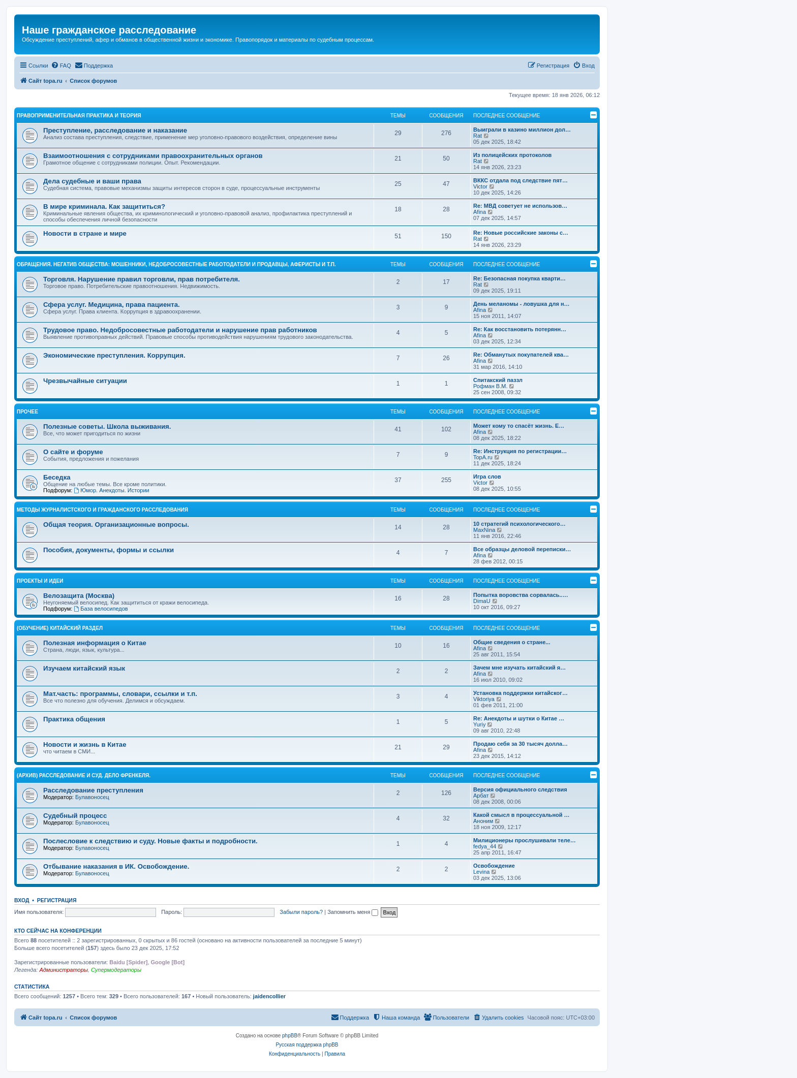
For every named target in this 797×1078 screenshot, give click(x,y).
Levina (481, 872)
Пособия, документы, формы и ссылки (108, 550)
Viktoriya (484, 699)
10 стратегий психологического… (519, 524)
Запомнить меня (352, 912)
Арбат (480, 795)
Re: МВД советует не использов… (520, 206)
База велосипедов (101, 609)
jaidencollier (269, 996)
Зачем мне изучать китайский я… (519, 667)
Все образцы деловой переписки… (522, 549)
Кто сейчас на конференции (58, 931)
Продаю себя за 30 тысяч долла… (520, 744)
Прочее (27, 412)
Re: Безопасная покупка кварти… (519, 278)
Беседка (57, 477)
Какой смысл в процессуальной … (521, 815)
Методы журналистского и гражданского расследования (102, 510)
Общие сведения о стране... (511, 642)
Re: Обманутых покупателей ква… (521, 355)
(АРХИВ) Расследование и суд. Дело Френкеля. (83, 775)
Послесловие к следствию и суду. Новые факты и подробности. (150, 841)
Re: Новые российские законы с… (520, 233)
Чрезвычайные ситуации (85, 381)
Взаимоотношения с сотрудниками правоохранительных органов (153, 156)
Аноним (483, 821)
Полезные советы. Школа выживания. (107, 426)
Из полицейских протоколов (512, 155)
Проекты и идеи (40, 581)
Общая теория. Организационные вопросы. (116, 524)
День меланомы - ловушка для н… (521, 304)
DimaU (482, 601)
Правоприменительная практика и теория (79, 115)
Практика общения (74, 719)
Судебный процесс (75, 815)
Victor (480, 186)
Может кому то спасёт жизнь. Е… (518, 426)
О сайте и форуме (73, 452)
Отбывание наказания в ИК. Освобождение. (116, 866)
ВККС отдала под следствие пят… (520, 180)
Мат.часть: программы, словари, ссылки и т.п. (120, 693)
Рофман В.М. (490, 386)
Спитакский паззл (498, 380)
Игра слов (487, 476)
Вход (21, 900)
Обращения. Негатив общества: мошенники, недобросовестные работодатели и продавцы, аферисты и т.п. (176, 264)
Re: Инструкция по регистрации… (520, 451)
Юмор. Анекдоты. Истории (111, 490)
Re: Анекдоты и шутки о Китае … (518, 718)
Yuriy (479, 724)
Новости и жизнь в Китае (85, 744)
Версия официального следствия (520, 789)
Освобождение (494, 866)
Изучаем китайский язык (84, 668)
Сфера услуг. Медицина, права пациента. (111, 304)
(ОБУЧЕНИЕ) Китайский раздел (60, 628)
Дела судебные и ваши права (92, 181)
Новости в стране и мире (85, 233)
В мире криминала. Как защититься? (104, 206)
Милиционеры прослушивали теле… (524, 840)
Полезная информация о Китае (94, 643)
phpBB (289, 1035)
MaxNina (484, 530)
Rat (477, 136)
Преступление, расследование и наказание (115, 130)
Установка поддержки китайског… (520, 693)
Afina (479, 212)
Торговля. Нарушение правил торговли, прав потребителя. (141, 279)
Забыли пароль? (301, 912)
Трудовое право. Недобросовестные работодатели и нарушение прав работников (180, 330)
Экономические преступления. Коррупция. (114, 355)
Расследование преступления (93, 790)
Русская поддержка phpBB (306, 1045)
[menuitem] (61, 65)
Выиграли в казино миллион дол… (522, 129)
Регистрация (57, 900)
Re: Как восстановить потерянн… (519, 329)
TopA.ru (483, 457)
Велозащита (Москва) (78, 595)
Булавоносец (92, 797)
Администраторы (63, 970)
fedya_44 (484, 846)
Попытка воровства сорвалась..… (520, 595)
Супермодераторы (116, 970)
